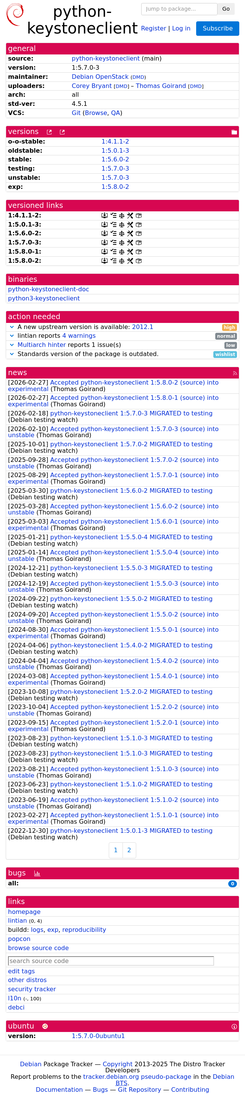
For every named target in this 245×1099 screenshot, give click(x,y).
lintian (17, 920)
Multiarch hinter (42, 344)
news (17, 372)
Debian (31, 1064)
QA (115, 113)
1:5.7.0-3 (115, 168)
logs (37, 929)
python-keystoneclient (106, 58)
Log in (181, 28)
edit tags (21, 971)
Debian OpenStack (100, 76)
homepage (24, 911)
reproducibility (84, 929)
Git (76, 113)
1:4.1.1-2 (115, 141)
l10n (14, 998)
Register (153, 28)
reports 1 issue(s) (122, 345)
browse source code (38, 948)
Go (226, 9)
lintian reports (122, 336)
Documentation (59, 1089)
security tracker (32, 989)
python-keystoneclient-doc (48, 289)
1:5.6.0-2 (115, 159)
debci (16, 1007)
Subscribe (218, 28)
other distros (27, 980)
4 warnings (79, 335)
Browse (96, 113)
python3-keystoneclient (44, 298)
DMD (138, 77)
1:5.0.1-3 (115, 150)
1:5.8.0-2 (115, 186)
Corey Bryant (92, 85)
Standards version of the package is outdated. (122, 354)
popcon (19, 938)
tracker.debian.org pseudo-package (137, 1076)
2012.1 (142, 327)
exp (52, 929)
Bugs (100, 1089)
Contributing (190, 1089)
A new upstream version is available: (122, 327)
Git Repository (139, 1089)
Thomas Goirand (161, 85)
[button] (12, 327)
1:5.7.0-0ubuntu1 (98, 1036)
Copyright (117, 1064)
